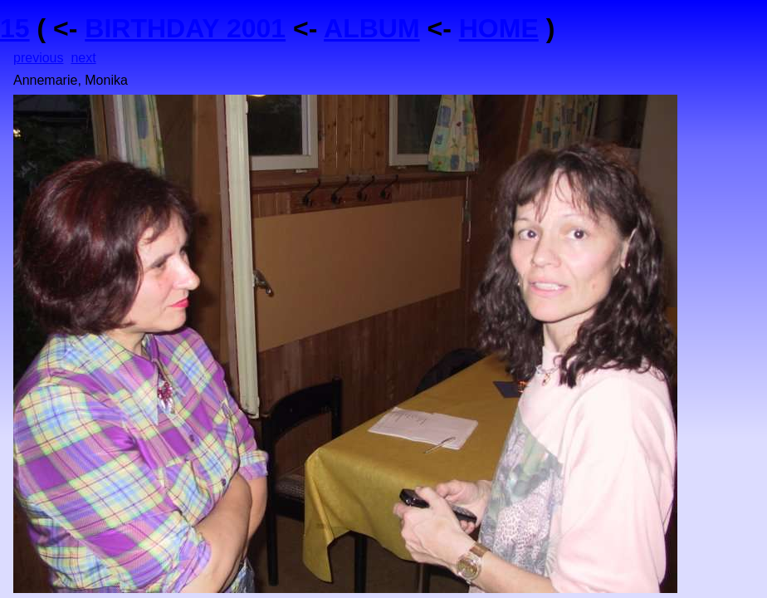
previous (38, 58)
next (83, 58)
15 (15, 28)
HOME (499, 28)
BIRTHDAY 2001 (185, 28)
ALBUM (372, 28)
